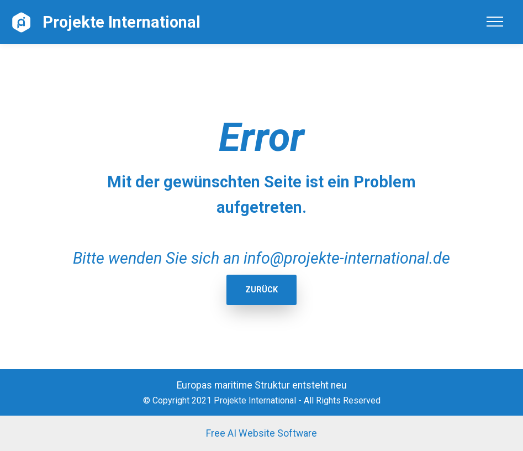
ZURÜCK (261, 290)
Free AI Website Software (261, 433)
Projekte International (121, 22)
